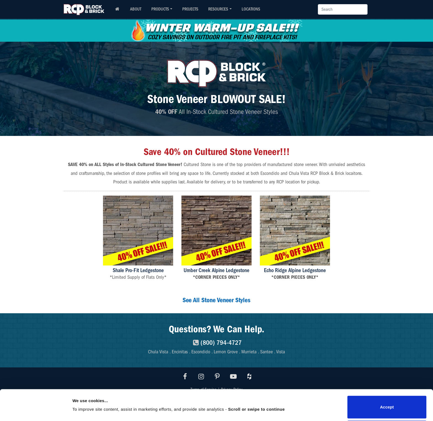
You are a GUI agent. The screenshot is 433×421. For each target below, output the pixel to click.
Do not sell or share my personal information (387, 403)
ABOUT (135, 9)
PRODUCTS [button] (160, 9)
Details (79, 395)
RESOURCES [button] (218, 9)
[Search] (343, 9)
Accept (387, 378)
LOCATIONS (251, 9)
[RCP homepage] (117, 9)
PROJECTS (190, 9)
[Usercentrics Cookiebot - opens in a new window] (36, 410)
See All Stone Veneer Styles (216, 300)
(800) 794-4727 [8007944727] (216, 342)
